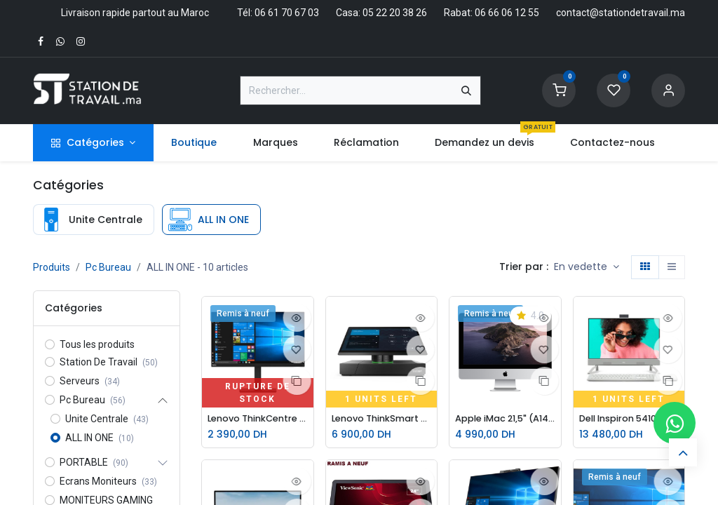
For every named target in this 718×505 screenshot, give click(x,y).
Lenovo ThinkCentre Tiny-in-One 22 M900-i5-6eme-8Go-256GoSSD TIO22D (258, 419)
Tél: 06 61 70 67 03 (278, 12)
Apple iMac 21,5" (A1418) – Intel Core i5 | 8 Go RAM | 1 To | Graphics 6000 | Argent (505, 419)
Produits (51, 267)
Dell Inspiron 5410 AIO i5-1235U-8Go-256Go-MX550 (629, 419)
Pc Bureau (108, 267)
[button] (586, 267)
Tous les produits (97, 344)
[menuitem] (194, 142)
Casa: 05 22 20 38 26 (381, 12)
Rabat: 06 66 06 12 (485, 12)
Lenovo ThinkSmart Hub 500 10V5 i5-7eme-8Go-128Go (382, 419)
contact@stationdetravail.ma (620, 12)
